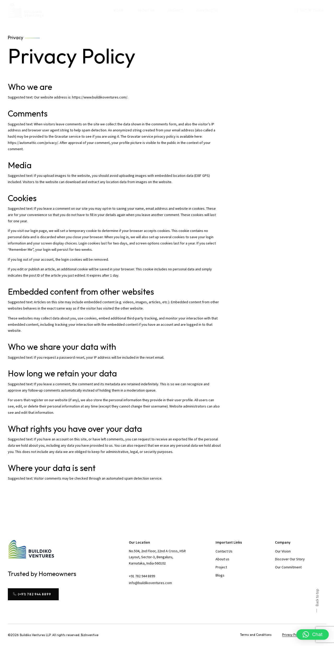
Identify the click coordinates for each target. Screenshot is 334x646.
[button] (309, 10)
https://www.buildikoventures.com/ (99, 97)
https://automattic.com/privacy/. (34, 142)
